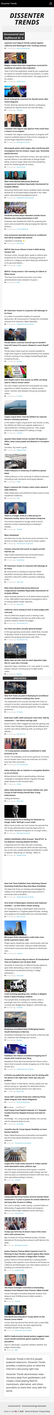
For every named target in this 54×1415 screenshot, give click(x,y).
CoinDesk (19, 433)
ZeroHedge (20, 1124)
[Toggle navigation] (50, 3)
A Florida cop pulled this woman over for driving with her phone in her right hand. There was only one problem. (26, 1078)
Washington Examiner (23, 142)
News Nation (20, 560)
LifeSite (19, 265)
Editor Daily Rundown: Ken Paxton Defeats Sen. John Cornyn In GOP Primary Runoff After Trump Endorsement (26, 792)
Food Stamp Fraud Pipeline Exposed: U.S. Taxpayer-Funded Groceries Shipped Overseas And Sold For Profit (25, 1113)
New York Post (21, 167)
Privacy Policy (44, 1411)
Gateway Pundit (21, 450)
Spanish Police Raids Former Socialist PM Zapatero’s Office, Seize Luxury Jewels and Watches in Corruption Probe (26, 441)
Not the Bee (20, 243)
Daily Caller (20, 582)
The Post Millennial (22, 229)
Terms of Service (31, 1411)
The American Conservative (25, 543)
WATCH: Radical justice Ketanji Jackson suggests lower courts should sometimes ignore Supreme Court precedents (26, 1339)
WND (18, 282)
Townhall (19, 529)
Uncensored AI (14, 1406)
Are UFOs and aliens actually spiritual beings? (23, 628)
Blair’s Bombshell (11, 535)
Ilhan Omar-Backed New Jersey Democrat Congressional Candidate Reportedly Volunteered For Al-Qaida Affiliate (26, 184)
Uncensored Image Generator (34, 1406)
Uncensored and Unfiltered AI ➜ (14, 36)
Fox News (19, 361)
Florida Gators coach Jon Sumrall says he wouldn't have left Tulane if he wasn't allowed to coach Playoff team (26, 345)
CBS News (20, 110)
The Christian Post (22, 623)
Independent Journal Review (25, 198)
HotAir (19, 482)
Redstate (19, 674)
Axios (18, 498)
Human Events (21, 81)
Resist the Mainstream (23, 48)
